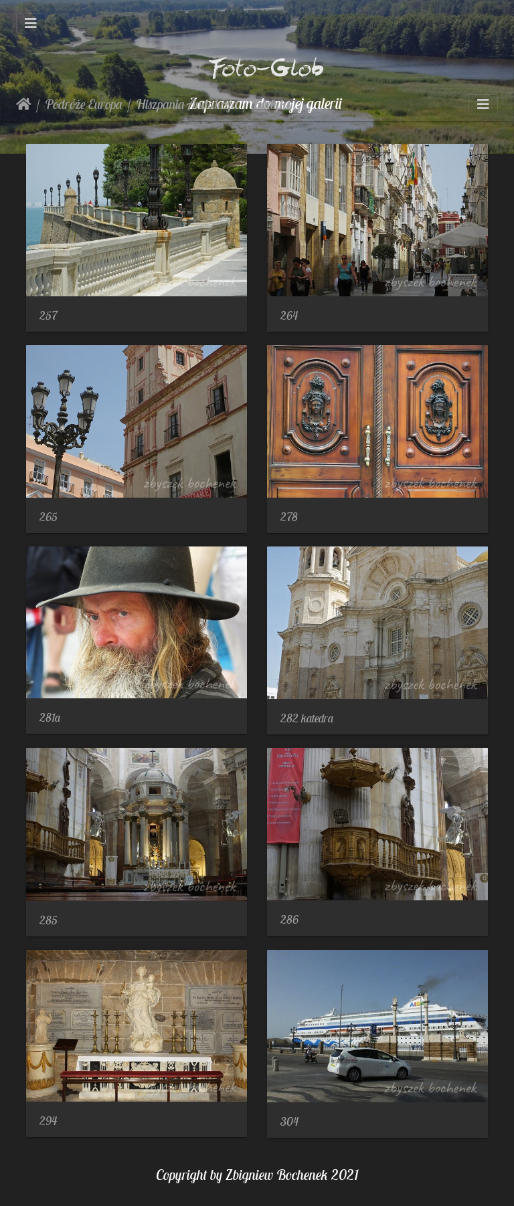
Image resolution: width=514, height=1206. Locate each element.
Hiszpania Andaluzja (187, 104)
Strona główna (23, 104)
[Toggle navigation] (31, 23)
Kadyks (271, 104)
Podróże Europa (83, 104)
